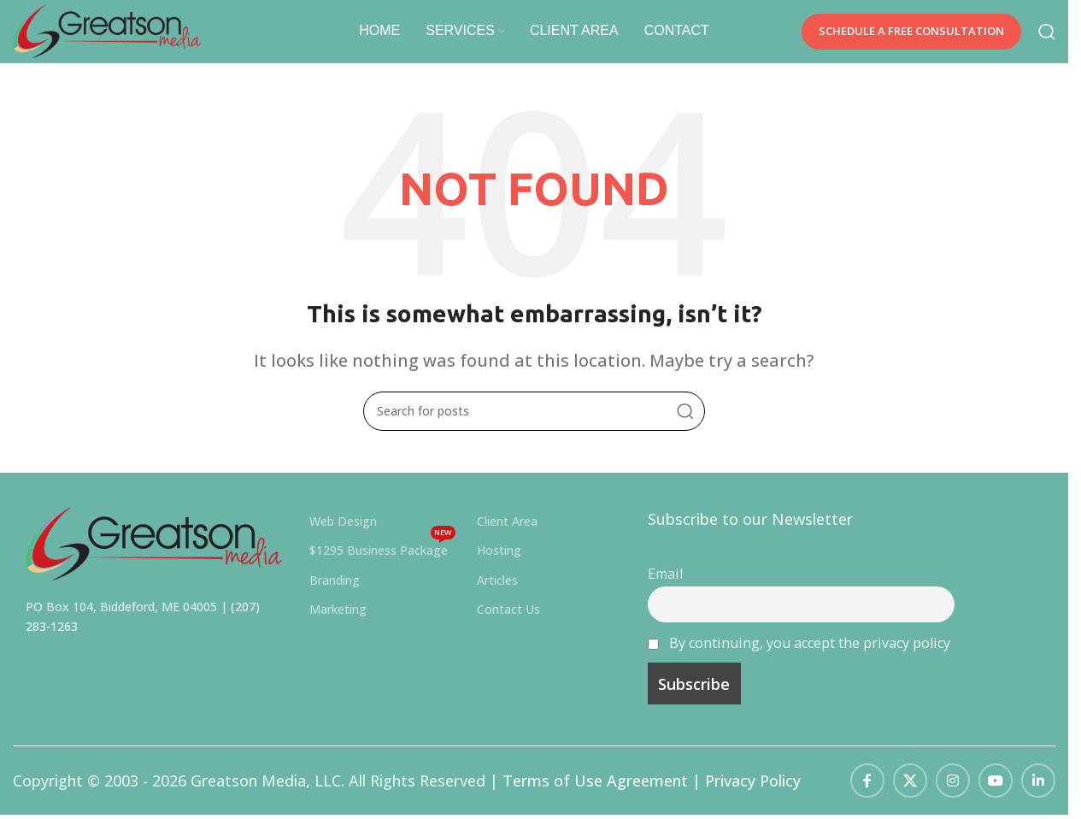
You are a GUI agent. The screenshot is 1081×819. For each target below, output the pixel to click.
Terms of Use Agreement (595, 791)
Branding (334, 589)
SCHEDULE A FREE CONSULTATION (911, 36)
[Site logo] (124, 34)
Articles (497, 589)
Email (665, 583)
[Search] (1047, 37)
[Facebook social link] (867, 791)
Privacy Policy (753, 791)
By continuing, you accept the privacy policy (809, 652)
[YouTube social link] (995, 791)
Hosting (499, 560)
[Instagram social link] (953, 791)
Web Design (343, 531)
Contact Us (508, 619)
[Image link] (154, 552)
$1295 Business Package (382, 557)
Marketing (338, 619)
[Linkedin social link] (1038, 791)
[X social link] (910, 791)
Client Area (507, 531)
